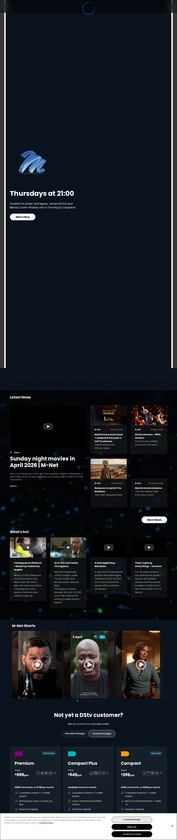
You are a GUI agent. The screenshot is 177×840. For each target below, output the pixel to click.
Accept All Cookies (132, 834)
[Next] (162, 664)
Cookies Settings (131, 819)
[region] (88, 826)
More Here (23, 217)
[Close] (172, 826)
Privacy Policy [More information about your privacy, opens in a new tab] (46, 822)
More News (154, 520)
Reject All (131, 827)
